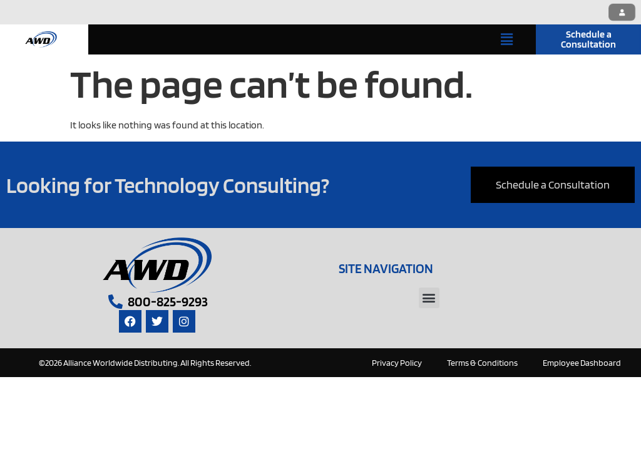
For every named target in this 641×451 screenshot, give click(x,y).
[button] (507, 39)
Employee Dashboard (582, 363)
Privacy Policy (397, 363)
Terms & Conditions (482, 363)
